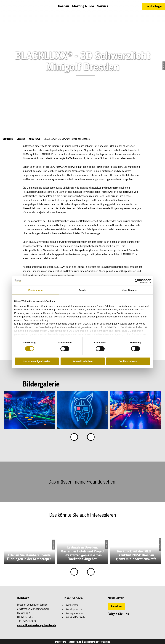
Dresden (21, 138)
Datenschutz (75, 642)
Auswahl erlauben (82, 361)
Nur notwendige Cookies (37, 361)
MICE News (34, 138)
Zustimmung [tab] (35, 290)
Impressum (60, 642)
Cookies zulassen (128, 361)
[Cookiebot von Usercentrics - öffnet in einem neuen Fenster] (137, 281)
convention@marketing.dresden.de (36, 625)
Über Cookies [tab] (129, 290)
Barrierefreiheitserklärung (97, 642)
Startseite (8, 138)
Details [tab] (82, 290)
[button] (153, 6)
